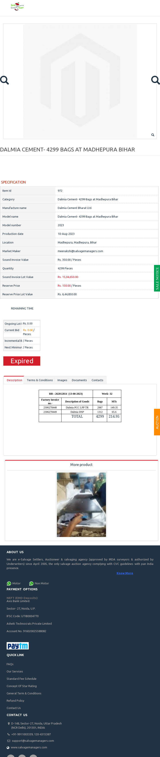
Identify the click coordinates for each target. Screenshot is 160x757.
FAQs (10, 664)
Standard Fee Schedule (22, 678)
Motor (16, 583)
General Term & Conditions (24, 693)
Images (67, 380)
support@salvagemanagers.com (33, 741)
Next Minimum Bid (16, 347)
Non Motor (42, 583)
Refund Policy (15, 700)
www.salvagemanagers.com (29, 747)
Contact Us (14, 708)
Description (15, 380)
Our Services (15, 671)
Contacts (105, 380)
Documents (85, 380)
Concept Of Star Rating (22, 686)
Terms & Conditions (43, 380)
